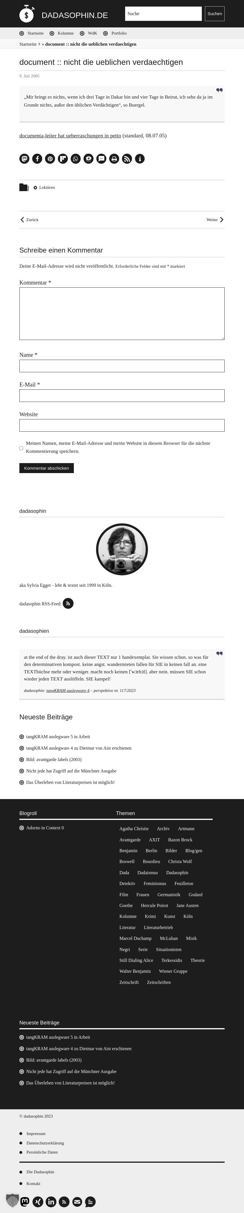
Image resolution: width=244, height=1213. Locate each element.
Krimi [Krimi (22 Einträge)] (150, 916)
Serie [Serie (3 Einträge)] (143, 949)
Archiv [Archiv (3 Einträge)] (163, 828)
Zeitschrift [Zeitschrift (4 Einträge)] (129, 982)
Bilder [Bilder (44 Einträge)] (171, 850)
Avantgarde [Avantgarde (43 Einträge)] (130, 839)
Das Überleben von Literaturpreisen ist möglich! (70, 782)
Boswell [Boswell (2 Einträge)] (127, 861)
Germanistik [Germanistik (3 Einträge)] (169, 894)
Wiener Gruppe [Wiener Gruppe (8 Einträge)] (173, 971)
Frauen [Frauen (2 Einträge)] (143, 894)
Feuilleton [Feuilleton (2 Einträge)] (183, 883)
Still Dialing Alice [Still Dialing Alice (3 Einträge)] (136, 960)
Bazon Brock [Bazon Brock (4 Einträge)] (180, 839)
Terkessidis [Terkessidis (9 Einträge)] (171, 960)
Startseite (36, 33)
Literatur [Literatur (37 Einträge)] (127, 927)
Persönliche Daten (42, 1152)
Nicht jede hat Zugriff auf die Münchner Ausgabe (71, 770)
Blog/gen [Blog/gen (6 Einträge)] (193, 850)
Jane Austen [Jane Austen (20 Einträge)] (187, 905)
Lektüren (47, 187)
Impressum (36, 1133)
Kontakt (33, 1183)
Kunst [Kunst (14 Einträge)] (169, 916)
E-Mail (29, 384)
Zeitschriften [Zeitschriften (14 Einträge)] (159, 982)
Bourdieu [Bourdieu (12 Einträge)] (151, 861)
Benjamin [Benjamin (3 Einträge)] (128, 850)
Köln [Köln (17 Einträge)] (188, 916)
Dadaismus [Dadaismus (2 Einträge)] (147, 872)
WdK (92, 33)
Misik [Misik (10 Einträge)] (191, 938)
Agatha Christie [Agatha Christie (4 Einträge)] (134, 828)
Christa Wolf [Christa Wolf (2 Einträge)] (180, 861)
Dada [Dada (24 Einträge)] (124, 872)
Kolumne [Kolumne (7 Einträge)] (128, 916)
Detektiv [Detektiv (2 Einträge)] (127, 883)
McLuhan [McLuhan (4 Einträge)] (169, 938)
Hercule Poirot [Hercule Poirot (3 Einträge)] (154, 905)
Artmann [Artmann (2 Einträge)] (186, 828)
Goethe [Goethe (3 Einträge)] (126, 905)
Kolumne (66, 33)
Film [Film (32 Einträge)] (123, 894)
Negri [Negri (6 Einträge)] (124, 949)
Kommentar (35, 282)
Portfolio (119, 33)
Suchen (215, 13)
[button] (24, 159)
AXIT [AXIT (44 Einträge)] (154, 839)
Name (28, 355)
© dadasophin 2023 (36, 1116)
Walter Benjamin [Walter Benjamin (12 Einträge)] (135, 971)
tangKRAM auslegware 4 (68, 690)
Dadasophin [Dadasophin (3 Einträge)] (177, 872)
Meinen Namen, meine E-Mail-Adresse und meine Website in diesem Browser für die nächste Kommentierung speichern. (118, 447)
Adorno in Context (43, 827)
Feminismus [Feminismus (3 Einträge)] (155, 883)
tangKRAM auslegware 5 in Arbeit (58, 736)
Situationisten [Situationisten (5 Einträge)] (168, 949)
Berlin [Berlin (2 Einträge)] (151, 850)
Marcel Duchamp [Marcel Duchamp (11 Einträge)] (135, 938)
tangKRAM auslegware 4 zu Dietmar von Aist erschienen (78, 748)
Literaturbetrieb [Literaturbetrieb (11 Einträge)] (158, 927)
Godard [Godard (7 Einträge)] (196, 894)
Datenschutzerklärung (45, 1143)
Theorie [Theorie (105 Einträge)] (197, 960)
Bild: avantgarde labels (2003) (54, 759)
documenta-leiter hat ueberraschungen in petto (70, 136)
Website (28, 414)
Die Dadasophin (40, 1172)
